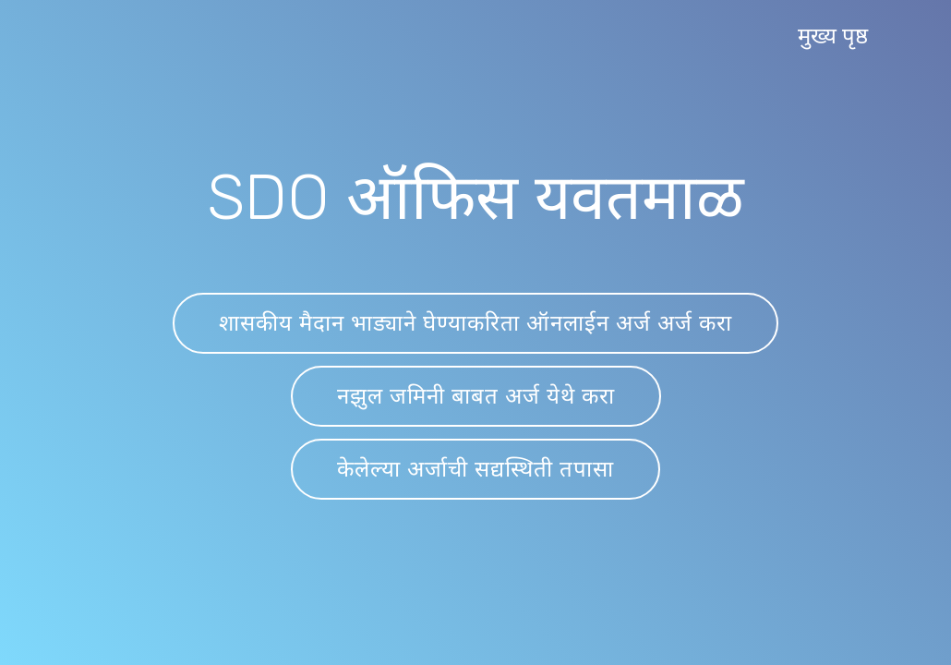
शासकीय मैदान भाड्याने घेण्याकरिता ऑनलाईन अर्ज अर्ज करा (475, 323)
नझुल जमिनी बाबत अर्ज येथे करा (476, 396)
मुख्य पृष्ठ (833, 36)
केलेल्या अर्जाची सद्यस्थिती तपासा (475, 469)
